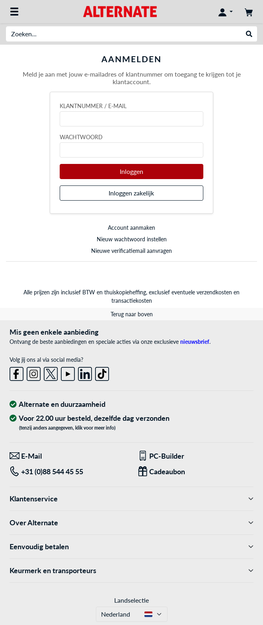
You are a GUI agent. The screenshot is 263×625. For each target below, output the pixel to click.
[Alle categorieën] (14, 11)
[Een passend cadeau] (196, 471)
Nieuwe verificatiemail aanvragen (131, 250)
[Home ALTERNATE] (120, 11)
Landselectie (131, 600)
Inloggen (131, 171)
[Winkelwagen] (248, 12)
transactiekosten (131, 300)
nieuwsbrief (194, 341)
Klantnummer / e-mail (93, 106)
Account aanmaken (131, 227)
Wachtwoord (81, 137)
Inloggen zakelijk (131, 193)
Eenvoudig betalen (131, 546)
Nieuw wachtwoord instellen (132, 239)
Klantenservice (131, 498)
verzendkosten (214, 292)
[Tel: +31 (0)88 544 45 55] (68, 471)
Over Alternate (131, 522)
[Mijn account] (225, 12)
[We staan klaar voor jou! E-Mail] (68, 456)
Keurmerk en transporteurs (131, 570)
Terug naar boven (132, 314)
